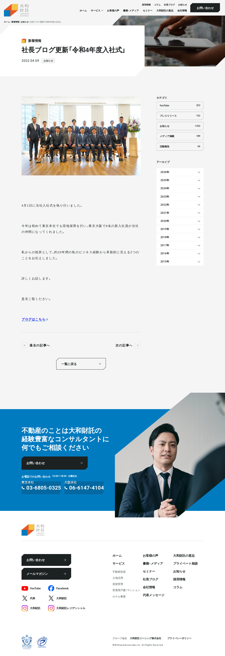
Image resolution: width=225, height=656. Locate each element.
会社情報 (182, 10)
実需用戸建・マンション (126, 590)
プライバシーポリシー (179, 638)
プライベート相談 (185, 563)
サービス (118, 563)
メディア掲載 (180, 136)
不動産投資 (119, 572)
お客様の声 (113, 10)
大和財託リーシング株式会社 (145, 638)
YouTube (180, 105)
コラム (157, 5)
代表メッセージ (153, 595)
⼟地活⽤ (117, 578)
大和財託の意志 (164, 10)
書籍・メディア (131, 10)
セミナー (147, 10)
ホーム (83, 10)
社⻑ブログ (169, 5)
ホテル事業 (119, 596)
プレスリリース (180, 116)
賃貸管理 (117, 584)
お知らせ (182, 5)
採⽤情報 (146, 5)
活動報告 (180, 146)
